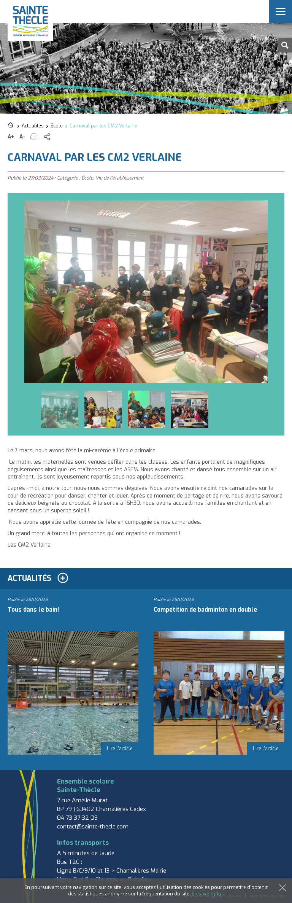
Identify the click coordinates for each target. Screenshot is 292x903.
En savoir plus (208, 893)
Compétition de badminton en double (205, 610)
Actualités (33, 125)
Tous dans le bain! (33, 610)
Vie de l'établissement (119, 178)
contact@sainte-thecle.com (93, 826)
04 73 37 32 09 (77, 818)
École (57, 125)
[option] (146, 291)
